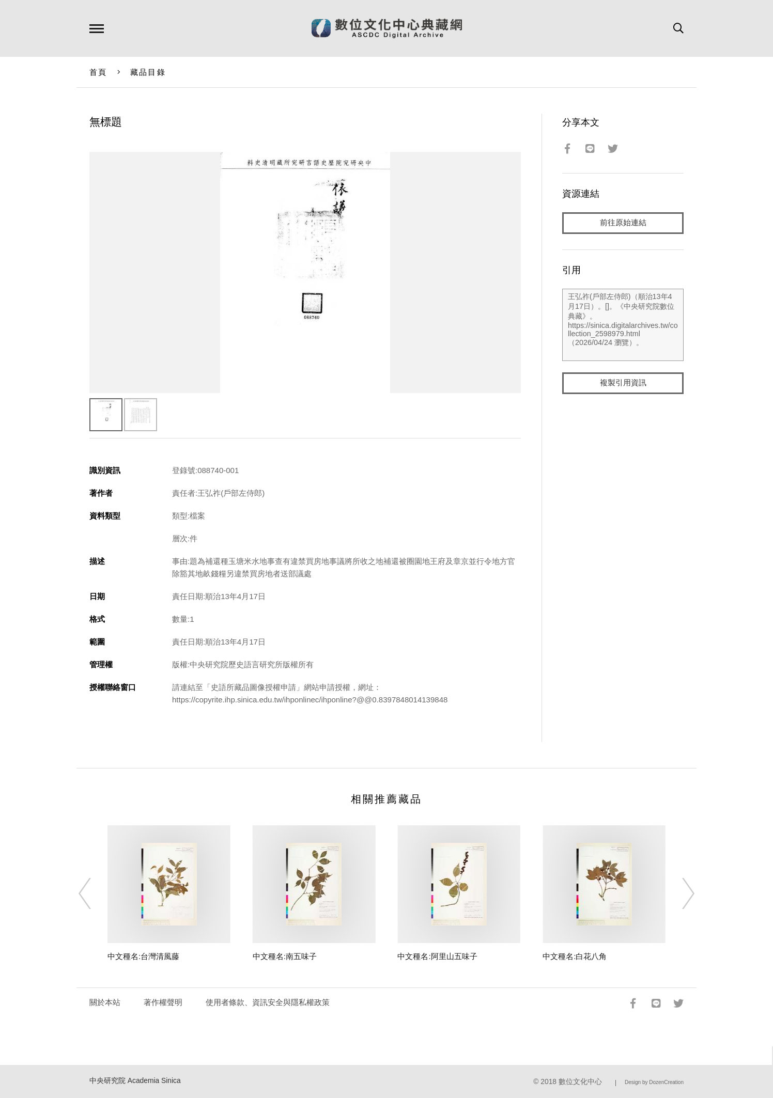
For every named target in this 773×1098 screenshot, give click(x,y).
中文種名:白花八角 (575, 956)
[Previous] (94, 893)
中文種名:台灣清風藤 (143, 956)
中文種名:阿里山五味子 (437, 956)
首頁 (98, 72)
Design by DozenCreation (654, 1082)
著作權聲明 (163, 1002)
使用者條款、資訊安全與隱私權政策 (268, 1002)
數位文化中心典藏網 (387, 28)
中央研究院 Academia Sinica (135, 1081)
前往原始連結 (623, 222)
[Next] (679, 893)
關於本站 (104, 1002)
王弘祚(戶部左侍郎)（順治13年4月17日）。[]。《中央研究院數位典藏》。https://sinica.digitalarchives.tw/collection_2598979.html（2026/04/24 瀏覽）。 (623, 325)
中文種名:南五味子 (285, 956)
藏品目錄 (148, 72)
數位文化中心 (580, 1082)
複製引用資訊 (623, 383)
